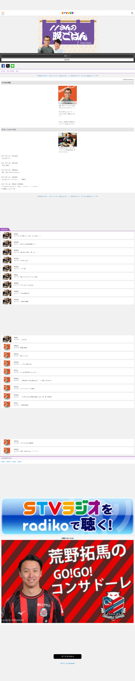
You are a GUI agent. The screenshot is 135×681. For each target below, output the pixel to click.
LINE (12, 66)
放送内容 (66, 59)
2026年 (3, 445)
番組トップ (67, 56)
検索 (132, 13)
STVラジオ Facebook (67, 647)
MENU (3, 13)
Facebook (3, 66)
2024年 (14, 445)
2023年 (19, 445)
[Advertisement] (67, 5)
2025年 (8, 445)
